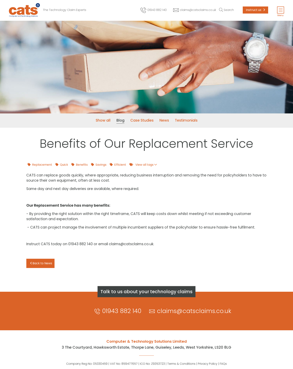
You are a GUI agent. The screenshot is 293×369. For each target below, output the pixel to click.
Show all (103, 120)
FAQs (223, 364)
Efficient (118, 165)
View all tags (143, 165)
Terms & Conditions (181, 364)
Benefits (79, 165)
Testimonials (186, 120)
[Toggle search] (226, 10)
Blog (120, 120)
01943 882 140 (153, 10)
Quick (61, 165)
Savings (98, 165)
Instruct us (255, 10)
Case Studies (142, 120)
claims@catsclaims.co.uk (194, 10)
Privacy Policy (207, 364)
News (164, 120)
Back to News (41, 263)
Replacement (40, 165)
